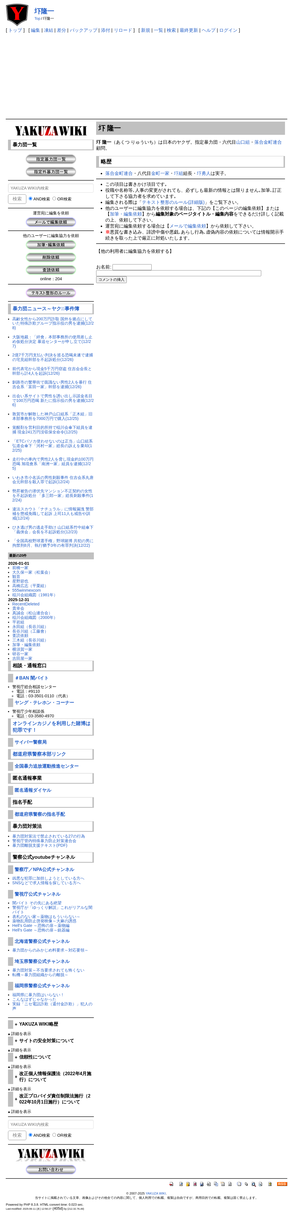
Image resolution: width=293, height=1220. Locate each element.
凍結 (48, 30)
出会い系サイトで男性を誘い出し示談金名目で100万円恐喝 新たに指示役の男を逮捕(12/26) (53, 400)
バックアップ (83, 30)
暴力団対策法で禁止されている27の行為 (48, 836)
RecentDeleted (25, 604)
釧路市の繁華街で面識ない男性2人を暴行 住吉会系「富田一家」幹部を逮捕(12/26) (52, 384)
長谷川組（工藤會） (30, 631)
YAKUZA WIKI (156, 1193)
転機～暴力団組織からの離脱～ (40, 974)
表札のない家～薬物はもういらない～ (46, 916)
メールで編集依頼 (187, 226)
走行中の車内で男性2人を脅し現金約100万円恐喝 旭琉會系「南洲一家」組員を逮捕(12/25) (53, 464)
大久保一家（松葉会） (32, 572)
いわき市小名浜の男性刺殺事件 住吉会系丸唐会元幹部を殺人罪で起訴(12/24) (53, 479)
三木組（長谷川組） (30, 640)
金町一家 (160, 173)
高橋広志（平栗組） (30, 585)
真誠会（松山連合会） (32, 613)
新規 (145, 30)
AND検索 (39, 199)
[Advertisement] (146, 76)
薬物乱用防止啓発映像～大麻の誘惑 (44, 921)
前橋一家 (20, 567)
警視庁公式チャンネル (37, 894)
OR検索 (62, 199)
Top (37, 18)
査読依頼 (20, 635)
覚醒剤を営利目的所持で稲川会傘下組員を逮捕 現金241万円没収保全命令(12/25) (52, 429)
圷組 (178, 173)
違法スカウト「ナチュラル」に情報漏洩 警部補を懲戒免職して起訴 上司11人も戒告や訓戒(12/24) (53, 513)
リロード (123, 30)
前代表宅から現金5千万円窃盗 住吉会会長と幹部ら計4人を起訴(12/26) (52, 371)
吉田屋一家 (22, 658)
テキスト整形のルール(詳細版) (173, 202)
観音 (16, 576)
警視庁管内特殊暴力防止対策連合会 (44, 840)
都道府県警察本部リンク (39, 754)
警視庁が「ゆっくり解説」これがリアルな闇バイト (52, 909)
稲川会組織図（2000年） (35, 617)
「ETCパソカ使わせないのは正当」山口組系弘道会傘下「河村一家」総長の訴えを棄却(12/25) (52, 446)
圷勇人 (204, 173)
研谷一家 (20, 654)
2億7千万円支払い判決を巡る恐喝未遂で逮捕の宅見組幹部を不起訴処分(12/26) (52, 357)
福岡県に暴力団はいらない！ (38, 994)
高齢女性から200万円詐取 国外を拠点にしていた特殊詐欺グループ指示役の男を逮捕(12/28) (53, 323)
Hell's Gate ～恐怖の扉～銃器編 (41, 930)
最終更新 (189, 30)
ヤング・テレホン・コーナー (44, 702)
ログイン (228, 30)
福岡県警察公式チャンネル (42, 985)
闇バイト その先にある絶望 (37, 903)
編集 (35, 30)
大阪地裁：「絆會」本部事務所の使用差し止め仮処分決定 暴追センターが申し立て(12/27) (52, 341)
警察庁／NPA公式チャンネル (44, 869)
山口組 (243, 142)
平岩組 (18, 622)
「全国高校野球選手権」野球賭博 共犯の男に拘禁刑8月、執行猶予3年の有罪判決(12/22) (53, 543)
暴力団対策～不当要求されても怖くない (48, 970)
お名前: (104, 266)
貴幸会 (18, 608)
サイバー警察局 (31, 742)
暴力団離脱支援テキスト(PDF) (39, 845)
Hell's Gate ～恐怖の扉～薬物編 (41, 925)
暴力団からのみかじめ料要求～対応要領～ (50, 950)
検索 (171, 30)
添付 (105, 30)
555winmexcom (26, 590)
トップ (15, 30)
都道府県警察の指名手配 (40, 814)
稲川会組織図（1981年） (35, 595)
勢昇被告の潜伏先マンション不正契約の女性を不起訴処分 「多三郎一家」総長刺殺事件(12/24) (52, 495)
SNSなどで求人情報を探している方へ (46, 883)
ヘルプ (208, 30)
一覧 (158, 30)
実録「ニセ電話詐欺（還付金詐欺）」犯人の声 (52, 1006)
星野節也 (20, 581)
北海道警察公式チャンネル (42, 941)
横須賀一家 (22, 649)
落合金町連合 (268, 142)
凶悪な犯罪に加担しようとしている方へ (48, 878)
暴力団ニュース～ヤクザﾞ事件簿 (46, 308)
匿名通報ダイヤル (33, 790)
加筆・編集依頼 (26, 644)
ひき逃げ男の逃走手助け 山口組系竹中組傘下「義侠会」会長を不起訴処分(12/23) (53, 529)
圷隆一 (44, 11)
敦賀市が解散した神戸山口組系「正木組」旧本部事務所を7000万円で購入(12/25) (52, 416)
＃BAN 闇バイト (32, 678)
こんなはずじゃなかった (34, 999)
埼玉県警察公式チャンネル (42, 961)
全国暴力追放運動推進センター (47, 766)
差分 (61, 30)
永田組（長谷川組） (30, 626)
